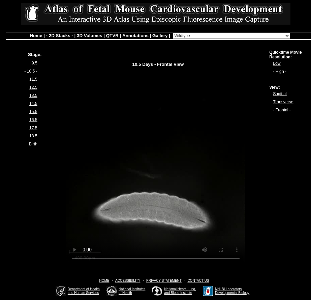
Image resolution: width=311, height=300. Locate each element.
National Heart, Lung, (180, 289)
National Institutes (132, 289)
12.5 (33, 87)
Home (36, 35)
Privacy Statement (164, 280)
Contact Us (198, 280)
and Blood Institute (178, 293)
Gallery (159, 35)
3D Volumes (89, 35)
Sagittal (280, 93)
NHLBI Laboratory (228, 289)
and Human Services (83, 293)
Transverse (283, 102)
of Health (125, 293)
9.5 (34, 63)
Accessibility (127, 280)
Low (276, 63)
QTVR (112, 35)
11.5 (33, 79)
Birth (33, 144)
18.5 (33, 136)
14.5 (33, 103)
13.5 (33, 95)
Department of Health (84, 289)
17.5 (33, 128)
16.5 (33, 119)
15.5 (33, 111)
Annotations (135, 35)
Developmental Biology (232, 293)
